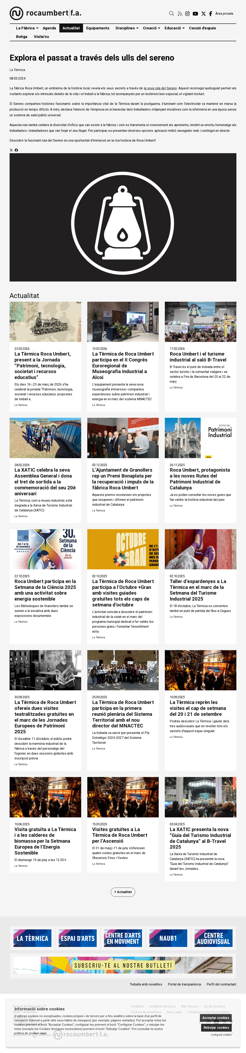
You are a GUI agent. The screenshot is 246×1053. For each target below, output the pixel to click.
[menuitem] (180, 14)
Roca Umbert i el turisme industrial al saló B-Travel (198, 357)
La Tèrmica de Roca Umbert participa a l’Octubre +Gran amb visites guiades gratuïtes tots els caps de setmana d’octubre (123, 593)
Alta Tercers (189, 1006)
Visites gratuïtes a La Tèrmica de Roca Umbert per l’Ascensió (119, 835)
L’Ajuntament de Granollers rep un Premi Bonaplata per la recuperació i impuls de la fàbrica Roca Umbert (123, 478)
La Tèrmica (17, 70)
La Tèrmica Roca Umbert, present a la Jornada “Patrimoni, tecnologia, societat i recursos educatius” (42, 365)
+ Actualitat (123, 892)
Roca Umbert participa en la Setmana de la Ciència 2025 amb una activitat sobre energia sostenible (45, 590)
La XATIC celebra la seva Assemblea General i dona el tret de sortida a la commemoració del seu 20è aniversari (45, 481)
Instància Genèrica (162, 1006)
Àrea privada (224, 14)
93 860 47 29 (22, 1018)
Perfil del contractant (221, 984)
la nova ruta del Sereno (160, 88)
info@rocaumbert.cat (27, 1023)
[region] (123, 217)
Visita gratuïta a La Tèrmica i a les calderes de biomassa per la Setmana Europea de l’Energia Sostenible (45, 841)
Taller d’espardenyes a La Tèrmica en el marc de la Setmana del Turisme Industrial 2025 (198, 590)
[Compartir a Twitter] (11, 150)
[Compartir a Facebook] (16, 150)
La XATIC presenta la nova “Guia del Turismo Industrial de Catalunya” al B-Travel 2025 (200, 838)
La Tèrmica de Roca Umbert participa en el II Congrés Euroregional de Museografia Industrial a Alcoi (123, 365)
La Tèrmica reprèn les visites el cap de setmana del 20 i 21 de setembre (198, 708)
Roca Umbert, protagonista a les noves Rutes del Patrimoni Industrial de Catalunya (200, 478)
